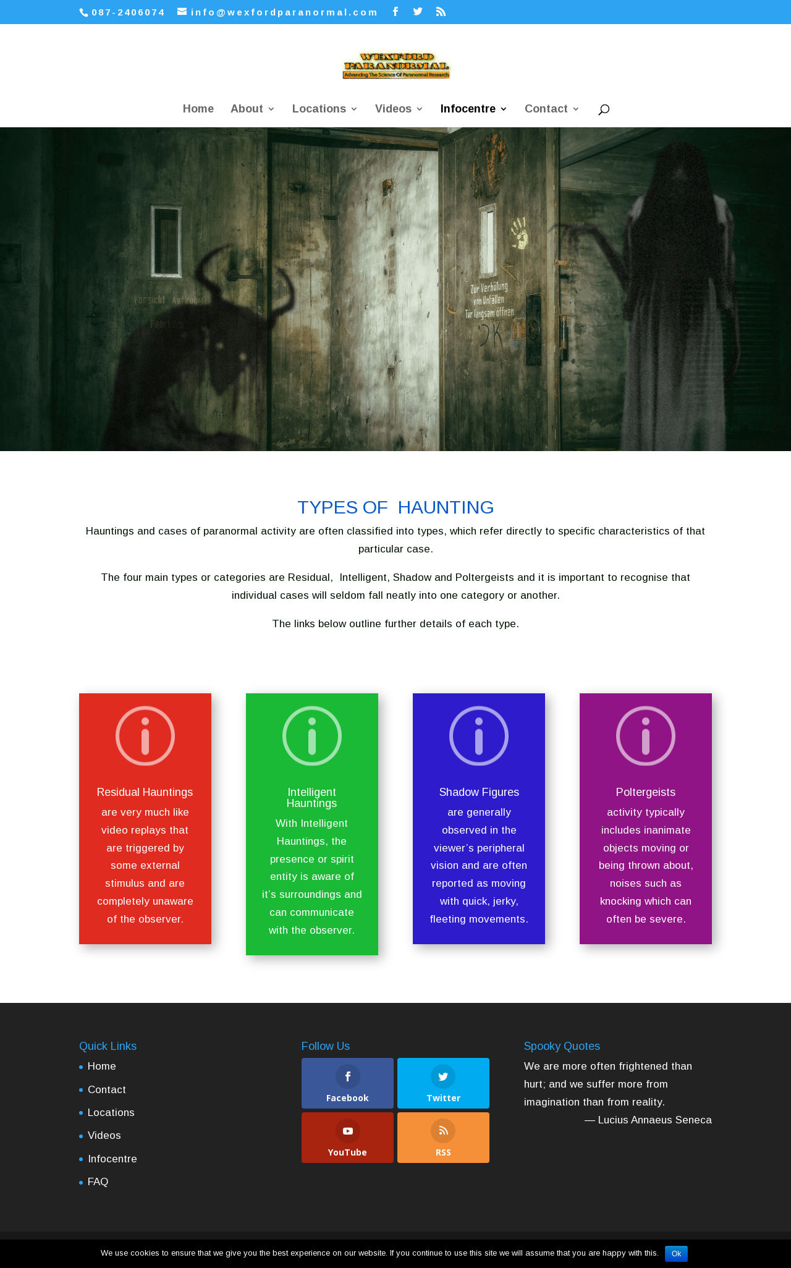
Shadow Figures (479, 792)
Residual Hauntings (145, 792)
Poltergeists (645, 792)
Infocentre (468, 109)
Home (198, 109)
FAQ (98, 1182)
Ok (676, 1253)
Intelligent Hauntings (312, 797)
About (247, 109)
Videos (393, 109)
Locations (319, 109)
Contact (546, 109)
